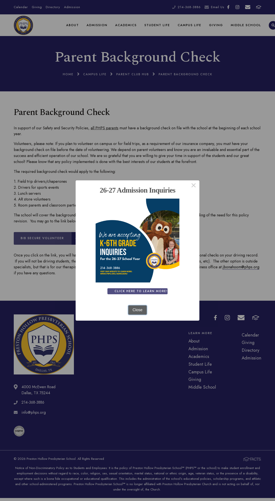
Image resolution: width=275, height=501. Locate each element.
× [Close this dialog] (193, 186)
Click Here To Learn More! (141, 291)
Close (137, 310)
